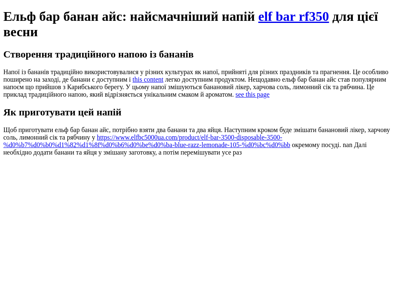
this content (148, 79)
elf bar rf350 (293, 16)
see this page (252, 94)
